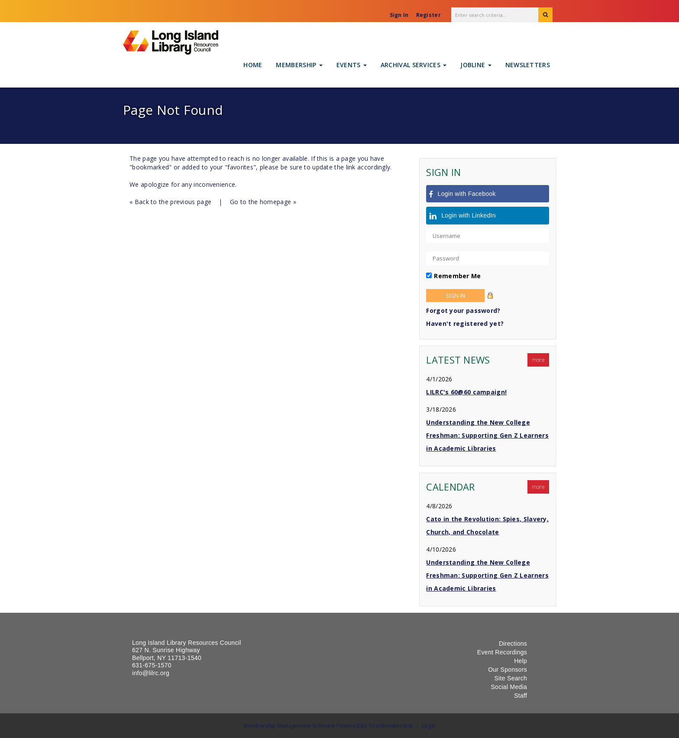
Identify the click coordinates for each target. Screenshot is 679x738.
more (538, 360)
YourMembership (391, 725)
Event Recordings (502, 652)
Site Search (510, 678)
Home (252, 65)
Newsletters (527, 65)
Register (428, 15)
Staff (520, 695)
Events (351, 65)
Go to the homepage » (263, 202)
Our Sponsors (507, 669)
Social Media (509, 686)
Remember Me (457, 276)
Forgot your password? (463, 310)
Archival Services (413, 65)
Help (520, 660)
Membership (299, 65)
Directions (513, 643)
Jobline (475, 65)
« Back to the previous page (170, 202)
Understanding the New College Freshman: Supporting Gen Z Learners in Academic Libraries (487, 435)
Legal (429, 725)
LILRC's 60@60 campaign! (466, 392)
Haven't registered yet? (465, 323)
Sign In (399, 15)
